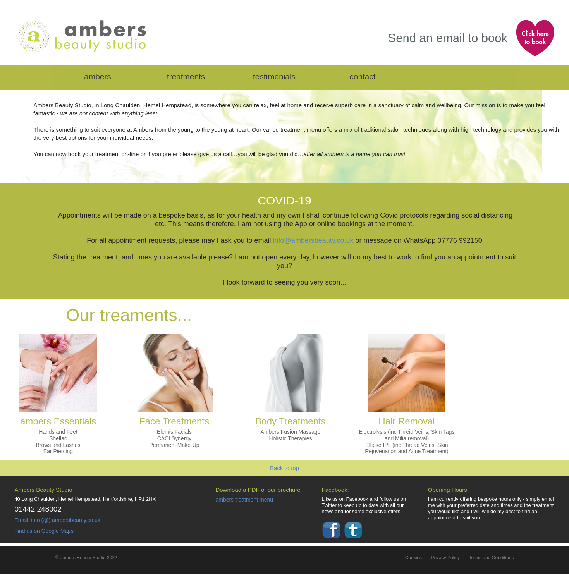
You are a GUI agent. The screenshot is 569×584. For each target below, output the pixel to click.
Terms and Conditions (491, 557)
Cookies (413, 557)
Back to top (284, 468)
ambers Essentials (58, 421)
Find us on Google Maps (44, 531)
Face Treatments (174, 421)
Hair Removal (406, 421)
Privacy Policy (445, 557)
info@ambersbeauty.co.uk (313, 240)
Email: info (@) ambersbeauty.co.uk (57, 520)
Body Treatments (290, 421)
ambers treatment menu (244, 499)
